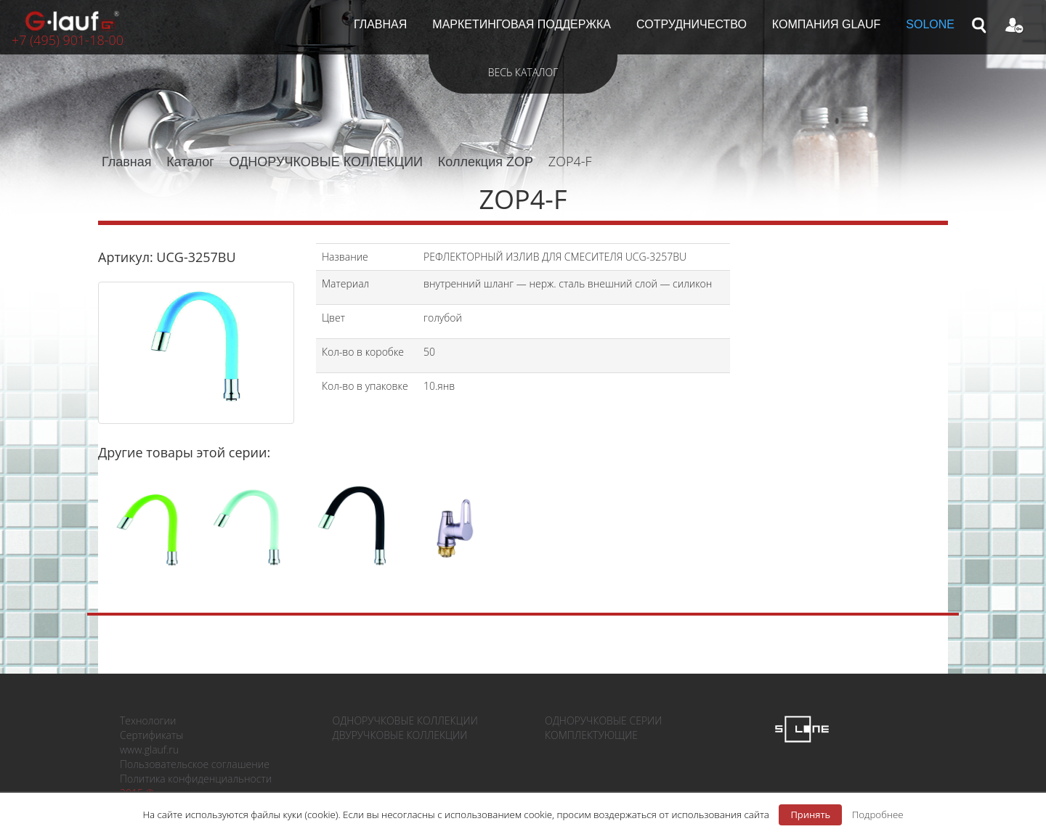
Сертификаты (151, 735)
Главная (127, 162)
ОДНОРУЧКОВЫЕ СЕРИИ (603, 720)
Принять (810, 814)
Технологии (148, 720)
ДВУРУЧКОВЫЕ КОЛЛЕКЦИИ (400, 735)
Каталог (190, 162)
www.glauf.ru (149, 749)
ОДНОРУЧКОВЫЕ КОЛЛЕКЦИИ (326, 162)
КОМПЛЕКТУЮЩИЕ (591, 735)
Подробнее (878, 814)
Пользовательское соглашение (194, 764)
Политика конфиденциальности (196, 778)
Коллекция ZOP (485, 162)
